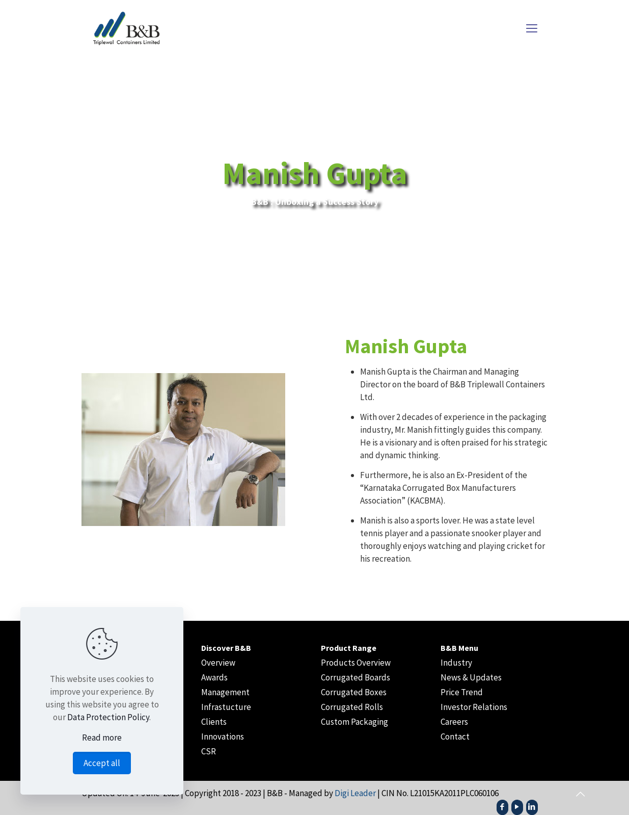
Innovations (222, 736)
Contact (455, 736)
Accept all (102, 763)
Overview (218, 662)
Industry (456, 662)
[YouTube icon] (517, 806)
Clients (214, 721)
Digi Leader (355, 793)
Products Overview (356, 662)
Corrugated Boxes (354, 692)
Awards (214, 677)
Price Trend (462, 692)
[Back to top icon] (580, 794)
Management (225, 692)
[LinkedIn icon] (532, 806)
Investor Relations (474, 707)
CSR (208, 751)
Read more (102, 737)
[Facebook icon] (502, 806)
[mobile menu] (531, 28)
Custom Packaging (354, 721)
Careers (454, 721)
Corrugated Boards (355, 677)
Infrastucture (226, 707)
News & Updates (471, 677)
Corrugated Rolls (352, 707)
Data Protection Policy (108, 717)
